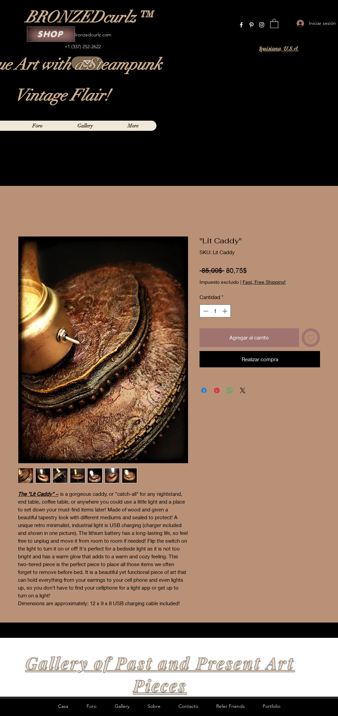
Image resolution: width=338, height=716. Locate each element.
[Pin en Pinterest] (217, 390)
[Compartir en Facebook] (204, 390)
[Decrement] (205, 311)
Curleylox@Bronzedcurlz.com (80, 35)
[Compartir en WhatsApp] (230, 390)
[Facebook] (241, 24)
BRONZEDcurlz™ (88, 17)
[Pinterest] (251, 24)
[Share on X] (243, 390)
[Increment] (225, 311)
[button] (274, 23)
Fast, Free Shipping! (264, 282)
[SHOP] (51, 34)
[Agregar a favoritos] (311, 337)
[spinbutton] (215, 311)
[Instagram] (261, 24)
